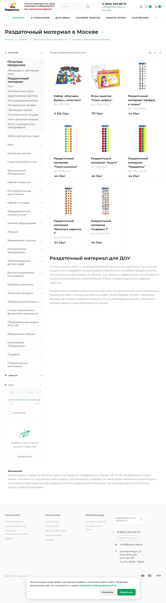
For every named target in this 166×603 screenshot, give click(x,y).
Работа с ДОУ (52, 526)
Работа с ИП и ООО (55, 530)
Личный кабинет (14, 521)
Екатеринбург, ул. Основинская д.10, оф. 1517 (131, 554)
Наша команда (53, 535)
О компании (52, 521)
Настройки (107, 592)
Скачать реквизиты (15, 526)
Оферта (9, 538)
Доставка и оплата (96, 521)
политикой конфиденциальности (97, 585)
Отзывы (49, 539)
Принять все (126, 592)
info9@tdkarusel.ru (113, 7)
